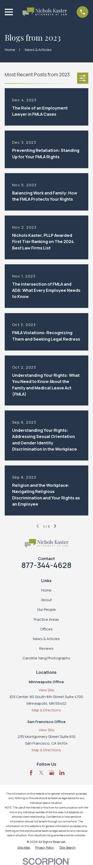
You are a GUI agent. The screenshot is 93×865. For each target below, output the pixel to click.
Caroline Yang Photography (46, 658)
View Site (46, 690)
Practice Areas (46, 619)
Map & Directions (46, 710)
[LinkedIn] (61, 772)
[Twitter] (41, 772)
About (46, 599)
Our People (46, 609)
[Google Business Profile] (51, 772)
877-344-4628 (46, 565)
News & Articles (46, 638)
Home (46, 590)
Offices (46, 629)
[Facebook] (31, 772)
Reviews (46, 648)
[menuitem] (23, 848)
